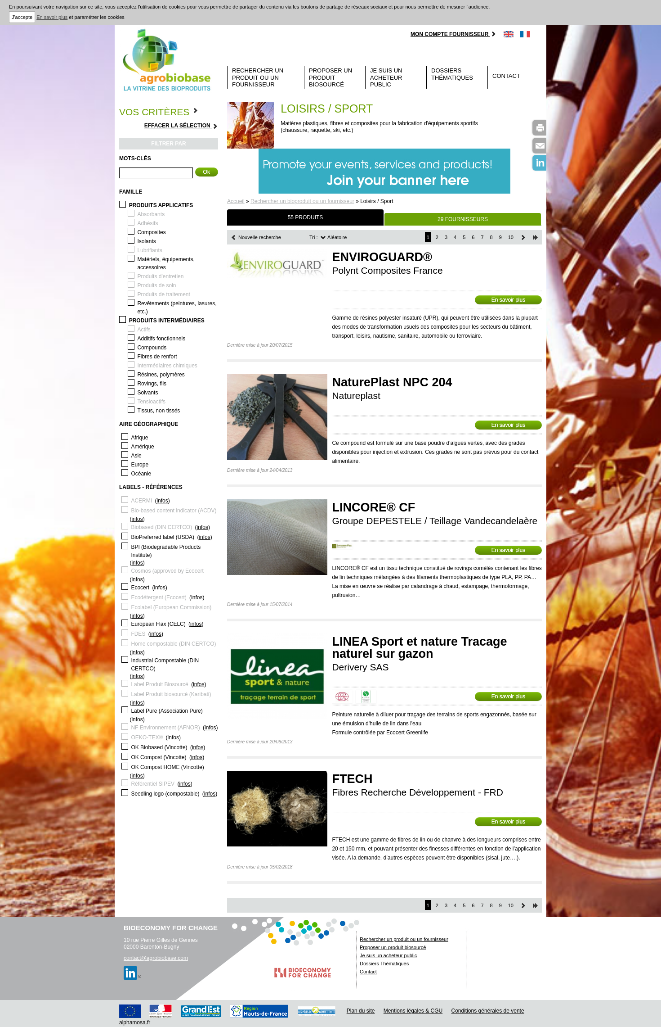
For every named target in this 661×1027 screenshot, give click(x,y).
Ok (206, 172)
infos (162, 501)
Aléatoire (333, 237)
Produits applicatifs (161, 205)
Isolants (146, 241)
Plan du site (361, 1011)
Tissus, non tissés (158, 410)
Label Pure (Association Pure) (166, 711)
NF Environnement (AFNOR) (165, 727)
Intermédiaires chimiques (167, 365)
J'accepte (22, 17)
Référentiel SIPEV (152, 784)
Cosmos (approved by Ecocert (167, 571)
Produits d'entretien (160, 276)
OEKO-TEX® (147, 737)
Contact (506, 75)
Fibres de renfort (157, 356)
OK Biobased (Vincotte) (159, 747)
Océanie (141, 474)
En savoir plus (51, 17)
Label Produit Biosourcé (159, 684)
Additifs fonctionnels (161, 338)
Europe (139, 464)
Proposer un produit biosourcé (330, 77)
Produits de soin (156, 285)
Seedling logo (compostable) (165, 794)
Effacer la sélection (181, 125)
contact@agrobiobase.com (156, 958)
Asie (136, 455)
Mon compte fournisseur (453, 34)
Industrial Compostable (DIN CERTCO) (165, 664)
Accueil (236, 201)
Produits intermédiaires (167, 320)
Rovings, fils (151, 383)
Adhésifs (147, 223)
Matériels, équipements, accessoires (165, 263)
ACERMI (141, 501)
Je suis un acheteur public (386, 77)
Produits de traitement (163, 294)
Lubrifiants (149, 250)
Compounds (151, 347)
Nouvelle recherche (256, 237)
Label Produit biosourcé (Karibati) (171, 694)
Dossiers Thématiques (452, 74)
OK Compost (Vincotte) (158, 757)
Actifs (143, 329)
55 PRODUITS (305, 217)
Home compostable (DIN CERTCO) (173, 644)
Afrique (139, 437)
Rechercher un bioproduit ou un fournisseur (302, 201)
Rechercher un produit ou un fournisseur (257, 77)
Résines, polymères (160, 374)
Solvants (147, 392)
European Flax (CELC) (158, 624)
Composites (151, 232)
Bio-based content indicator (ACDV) (173, 510)
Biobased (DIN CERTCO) (161, 527)
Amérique (142, 446)
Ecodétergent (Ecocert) (158, 597)
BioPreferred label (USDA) (162, 537)
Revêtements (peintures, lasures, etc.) (176, 307)
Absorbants (151, 214)
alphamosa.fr (134, 1022)
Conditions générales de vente (487, 1011)
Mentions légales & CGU (413, 1011)
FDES (138, 634)
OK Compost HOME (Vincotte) (167, 767)
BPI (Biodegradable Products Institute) (166, 551)
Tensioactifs (151, 401)
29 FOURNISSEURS (463, 219)
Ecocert (140, 587)
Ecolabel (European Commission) (171, 607)
